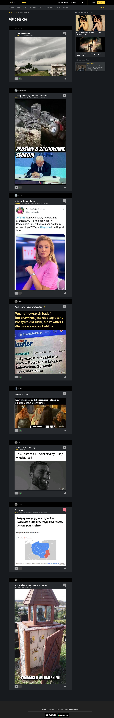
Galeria (25, 7)
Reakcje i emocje (49, 7)
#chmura (26, 35)
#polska (21, 309)
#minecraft (22, 512)
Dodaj (25, 2)
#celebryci (29, 203)
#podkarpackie (44, 512)
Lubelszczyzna (21, 394)
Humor (18, 7)
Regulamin (60, 709)
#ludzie (25, 309)
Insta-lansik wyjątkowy (25, 201)
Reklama (51, 709)
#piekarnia (34, 396)
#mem (30, 396)
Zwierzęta (11, 7)
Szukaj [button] (102, 8)
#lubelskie (30, 35)
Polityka (40, 7)
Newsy (58, 7)
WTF (16, 309)
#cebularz (44, 396)
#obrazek (24, 203)
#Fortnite (38, 512)
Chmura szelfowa (22, 33)
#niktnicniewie (37, 97)
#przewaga (28, 512)
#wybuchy (26, 97)
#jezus (24, 587)
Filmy (74, 2)
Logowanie (92, 2)
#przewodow (44, 97)
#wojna (21, 97)
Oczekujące (64, 2)
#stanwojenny (40, 203)
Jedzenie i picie (18, 396)
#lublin (28, 309)
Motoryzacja (66, 7)
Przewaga (19, 510)
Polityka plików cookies (71, 709)
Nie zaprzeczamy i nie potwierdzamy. (31, 95)
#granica (34, 203)
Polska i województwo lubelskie (30, 307)
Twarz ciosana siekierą (25, 447)
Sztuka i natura (18, 35)
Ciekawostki (32, 7)
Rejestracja (101, 2)
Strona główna (13, 12)
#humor (21, 587)
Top (82, 2)
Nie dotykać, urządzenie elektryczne (31, 585)
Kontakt (44, 709)
